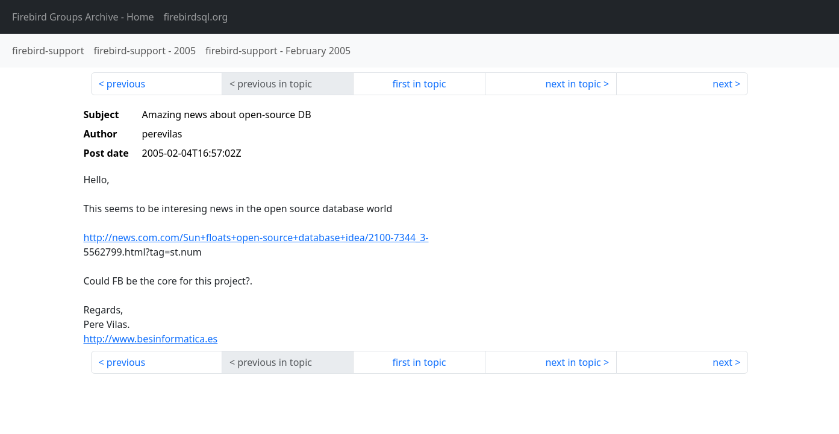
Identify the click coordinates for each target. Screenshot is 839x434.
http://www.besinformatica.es (151, 338)
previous (126, 83)
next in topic (572, 83)
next (722, 83)
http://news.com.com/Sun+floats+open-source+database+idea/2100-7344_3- (256, 237)
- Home (83, 17)
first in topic (419, 83)
